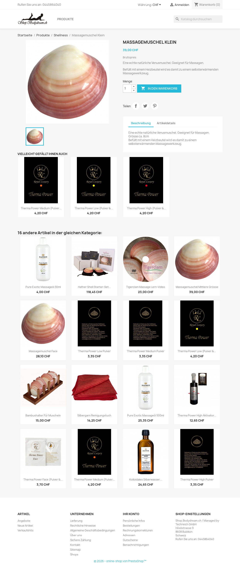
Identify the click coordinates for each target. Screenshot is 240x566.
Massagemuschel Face (43, 351)
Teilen (135, 106)
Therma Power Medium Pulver (145, 351)
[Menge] (127, 88)
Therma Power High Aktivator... (197, 415)
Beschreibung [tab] (141, 123)
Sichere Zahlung (80, 540)
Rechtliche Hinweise (83, 525)
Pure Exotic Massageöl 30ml (43, 287)
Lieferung (76, 520)
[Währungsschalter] (157, 5)
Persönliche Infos (134, 520)
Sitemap (75, 549)
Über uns (76, 535)
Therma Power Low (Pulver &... (94, 208)
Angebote (24, 520)
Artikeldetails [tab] (166, 123)
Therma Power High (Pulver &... (146, 208)
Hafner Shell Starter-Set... (94, 287)
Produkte (65, 19)
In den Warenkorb (159, 88)
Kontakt (75, 545)
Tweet (145, 106)
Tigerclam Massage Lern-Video (145, 287)
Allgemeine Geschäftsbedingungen (92, 530)
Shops (74, 554)
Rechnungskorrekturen (138, 530)
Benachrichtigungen (136, 545)
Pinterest (154, 106)
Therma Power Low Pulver (94, 351)
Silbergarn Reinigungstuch (94, 415)
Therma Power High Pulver (197, 479)
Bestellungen (131, 525)
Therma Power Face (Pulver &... (43, 479)
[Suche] (198, 19)
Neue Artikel (25, 525)
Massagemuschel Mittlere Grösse (197, 287)
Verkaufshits (25, 530)
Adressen (129, 535)
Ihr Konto (131, 514)
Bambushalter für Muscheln (43, 415)
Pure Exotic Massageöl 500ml (145, 415)
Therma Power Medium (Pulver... (41, 208)
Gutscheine (130, 540)
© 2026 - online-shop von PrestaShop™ (120, 561)
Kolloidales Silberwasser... (145, 479)
